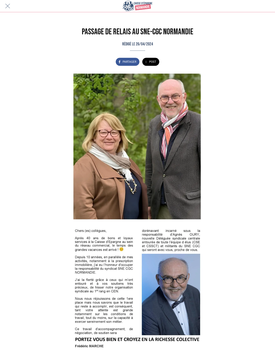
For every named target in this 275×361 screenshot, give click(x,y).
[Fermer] (7, 6)
